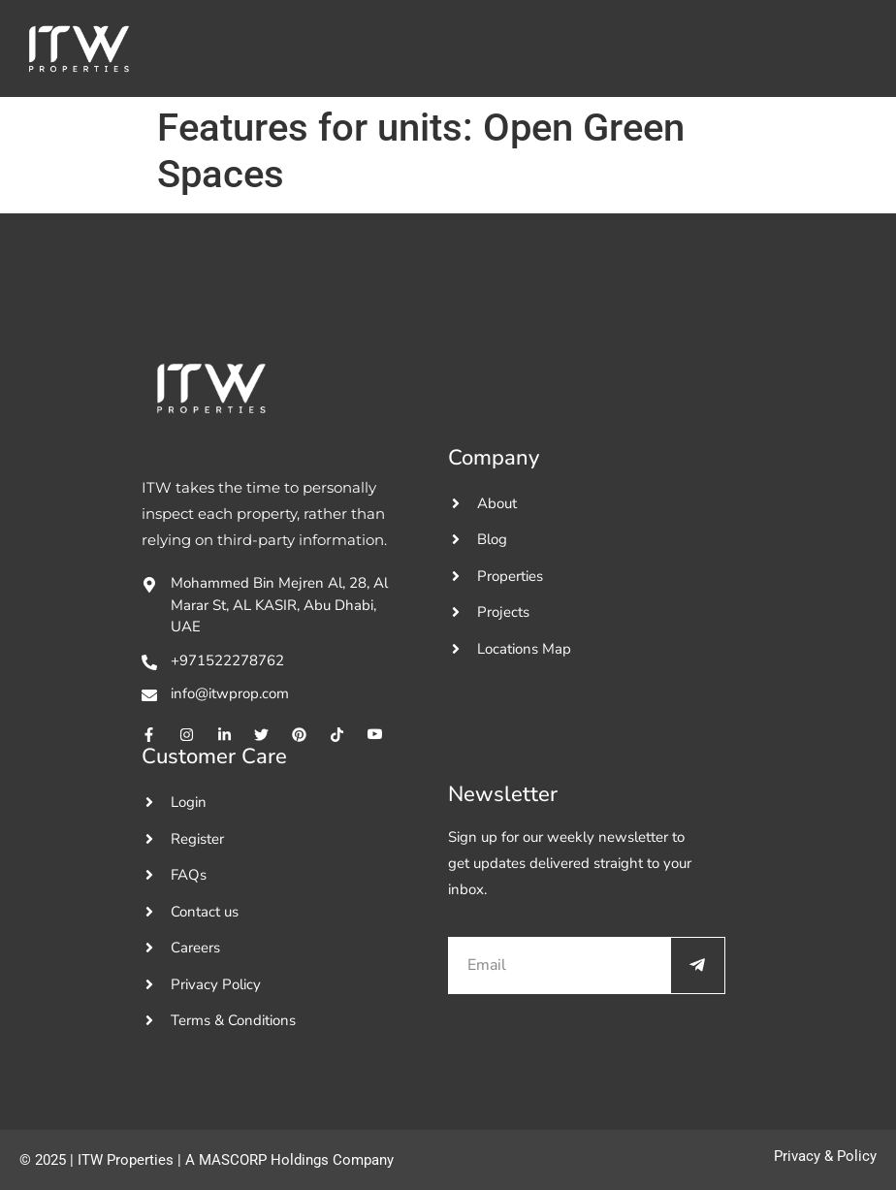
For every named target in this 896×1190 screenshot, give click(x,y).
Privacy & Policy (825, 1156)
